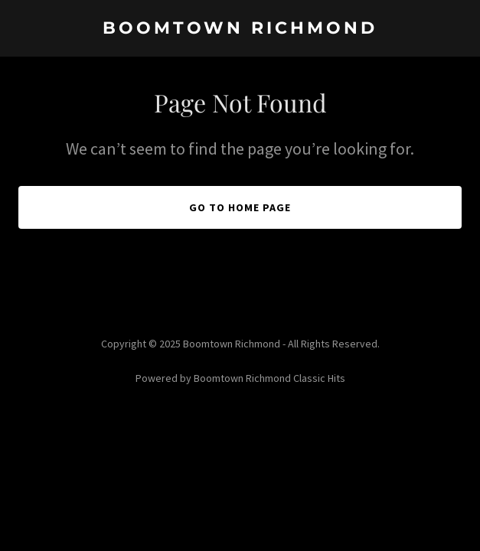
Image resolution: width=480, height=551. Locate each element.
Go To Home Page (240, 207)
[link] (240, 29)
